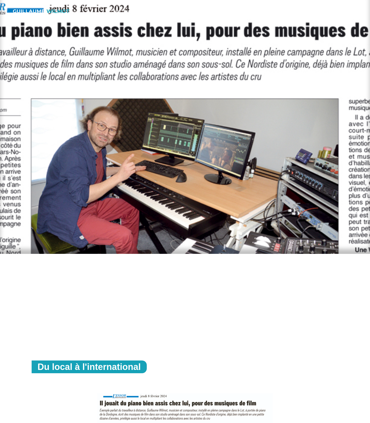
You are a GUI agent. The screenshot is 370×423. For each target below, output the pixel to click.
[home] (42, 10)
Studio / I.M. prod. (203, 10)
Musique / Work (161, 10)
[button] (340, 10)
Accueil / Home (121, 10)
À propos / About (247, 10)
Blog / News (284, 10)
